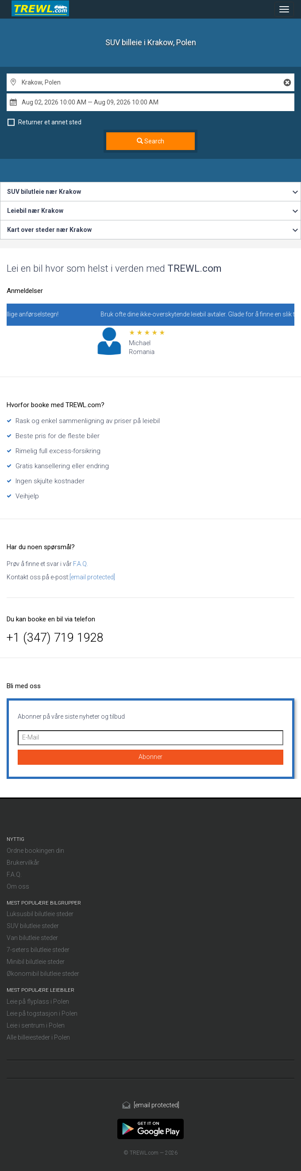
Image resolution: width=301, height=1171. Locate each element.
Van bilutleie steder (32, 937)
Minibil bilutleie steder (36, 961)
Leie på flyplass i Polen (38, 1001)
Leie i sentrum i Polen (36, 1025)
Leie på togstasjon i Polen (42, 1013)
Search (150, 141)
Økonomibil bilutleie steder (43, 973)
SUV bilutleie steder (33, 925)
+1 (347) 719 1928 (55, 638)
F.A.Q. (80, 563)
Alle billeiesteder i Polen (38, 1037)
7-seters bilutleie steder (38, 949)
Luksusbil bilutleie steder (40, 913)
